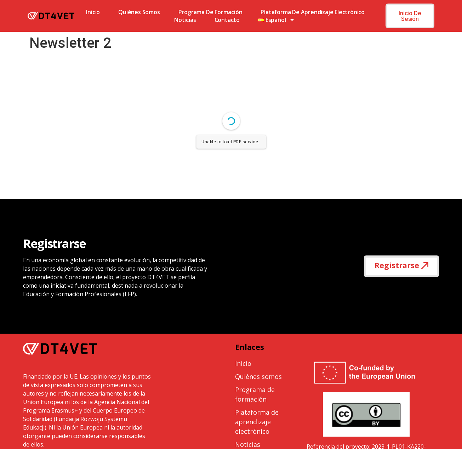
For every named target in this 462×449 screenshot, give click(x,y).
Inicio (93, 12)
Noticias (185, 20)
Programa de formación (210, 12)
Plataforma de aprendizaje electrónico (313, 12)
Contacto (227, 20)
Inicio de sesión (410, 16)
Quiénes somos (139, 12)
